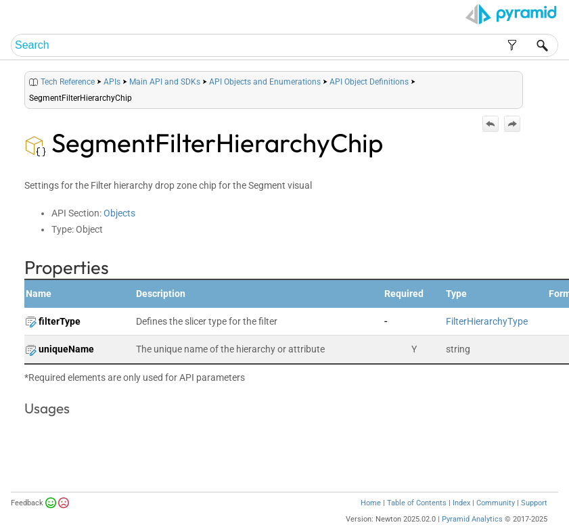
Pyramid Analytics (472, 519)
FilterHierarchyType (487, 321)
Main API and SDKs (164, 82)
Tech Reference (68, 82)
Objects (119, 213)
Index (461, 503)
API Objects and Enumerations (265, 82)
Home (371, 503)
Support (534, 503)
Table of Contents (417, 503)
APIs (112, 82)
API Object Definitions (369, 82)
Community (495, 503)
